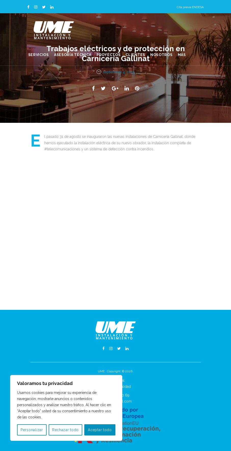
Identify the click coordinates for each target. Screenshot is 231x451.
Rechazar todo (65, 430)
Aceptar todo (100, 430)
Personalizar (32, 430)
